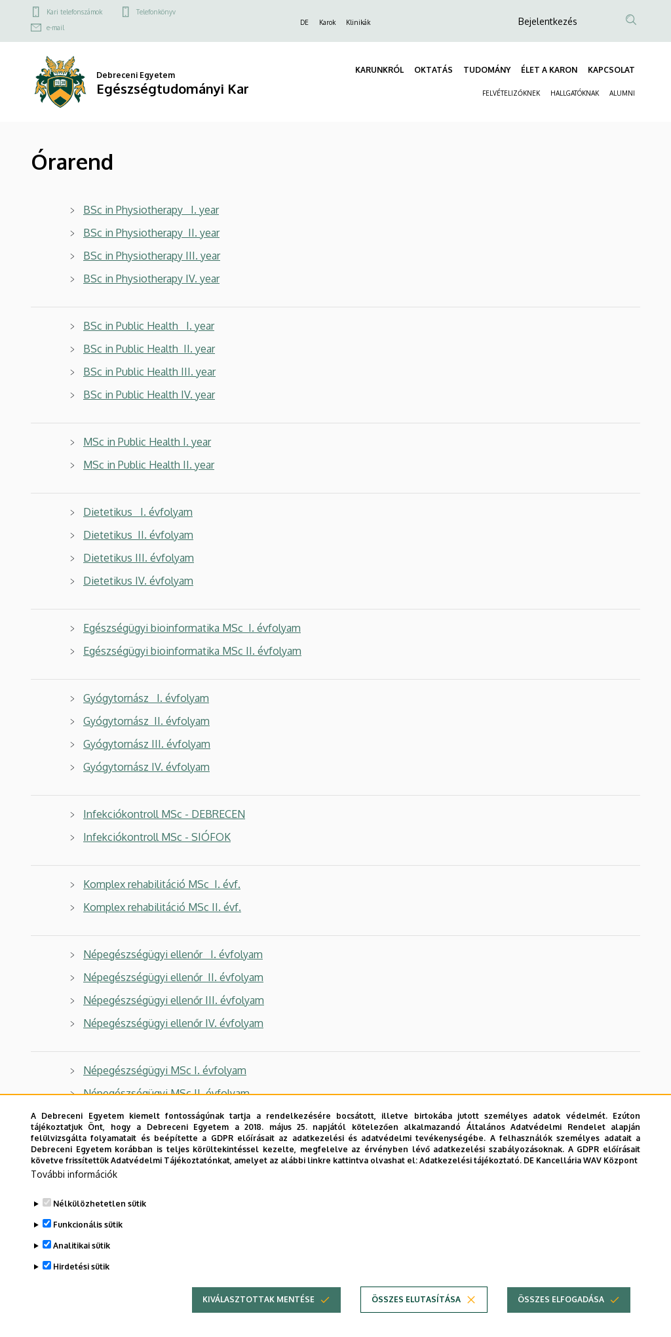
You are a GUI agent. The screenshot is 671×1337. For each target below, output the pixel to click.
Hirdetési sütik (81, 1286)
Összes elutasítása (416, 1319)
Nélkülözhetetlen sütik (99, 1223)
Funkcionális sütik (88, 1244)
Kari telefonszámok (74, 12)
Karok (327, 22)
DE (304, 22)
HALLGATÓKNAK (574, 93)
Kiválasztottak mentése (258, 1319)
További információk (74, 1193)
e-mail (55, 27)
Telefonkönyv (156, 12)
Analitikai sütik (81, 1265)
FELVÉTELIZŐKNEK (511, 93)
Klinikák (358, 22)
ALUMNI (622, 93)
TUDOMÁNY (486, 70)
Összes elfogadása (561, 1319)
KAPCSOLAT (611, 70)
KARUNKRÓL (379, 70)
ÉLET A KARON (549, 70)
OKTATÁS (433, 70)
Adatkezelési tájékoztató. (470, 1179)
